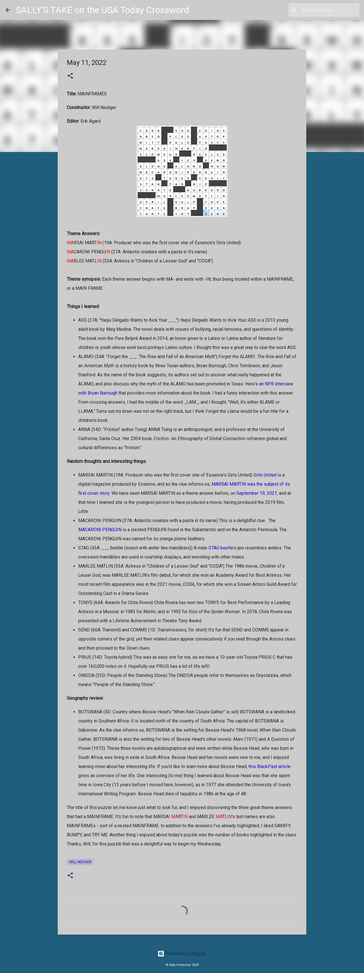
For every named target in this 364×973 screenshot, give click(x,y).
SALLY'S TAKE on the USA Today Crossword (102, 10)
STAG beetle (220, 548)
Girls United (264, 475)
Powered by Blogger (182, 953)
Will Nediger (80, 862)
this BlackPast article (270, 766)
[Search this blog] (329, 10)
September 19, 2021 (256, 493)
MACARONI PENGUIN (99, 529)
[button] (70, 76)
